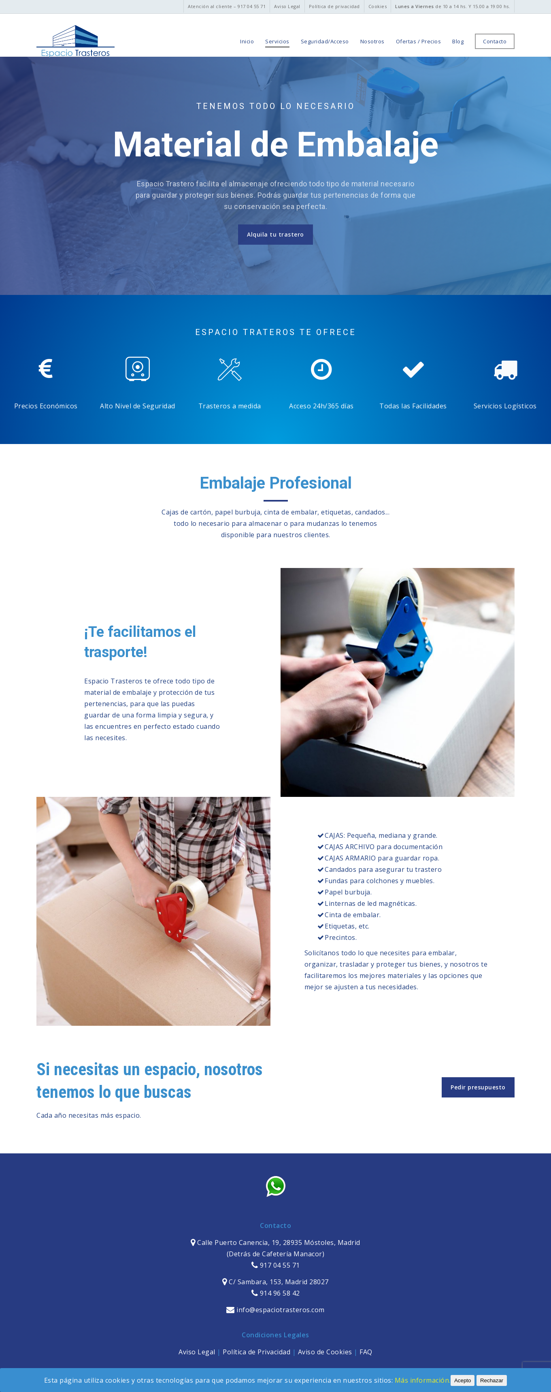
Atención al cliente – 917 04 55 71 (227, 6)
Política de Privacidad (256, 1351)
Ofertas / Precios (418, 41)
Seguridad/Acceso (325, 41)
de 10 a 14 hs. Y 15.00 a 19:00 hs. (452, 6)
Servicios (277, 41)
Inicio (247, 41)
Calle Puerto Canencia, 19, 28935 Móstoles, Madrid (278, 1242)
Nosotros (372, 41)
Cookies (377, 6)
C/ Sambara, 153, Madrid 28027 (278, 1281)
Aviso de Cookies (325, 1351)
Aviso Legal (287, 6)
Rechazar (491, 1380)
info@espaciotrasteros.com (275, 1309)
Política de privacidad (334, 6)
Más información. (423, 1380)
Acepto (462, 1380)
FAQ (366, 1351)
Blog (458, 41)
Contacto (494, 41)
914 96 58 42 (275, 1293)
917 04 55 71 (275, 1265)
